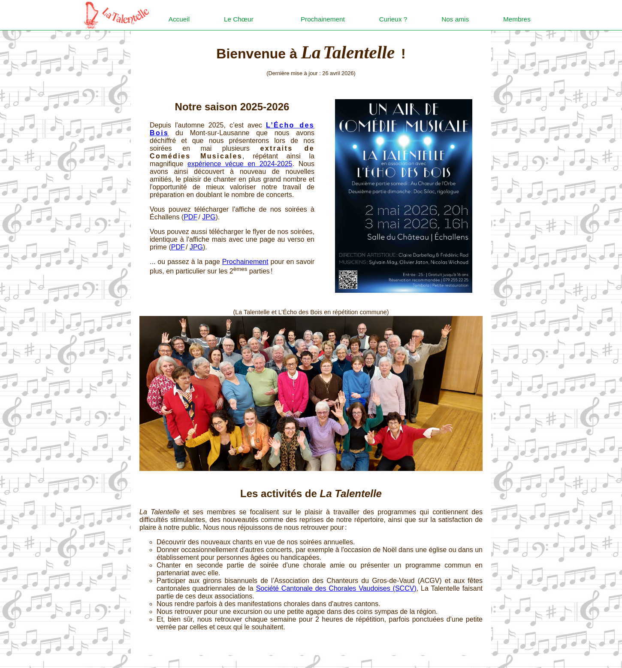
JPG (208, 217)
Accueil (180, 19)
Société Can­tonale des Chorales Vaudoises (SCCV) (336, 588)
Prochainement (322, 19)
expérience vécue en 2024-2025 (239, 163)
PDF (190, 217)
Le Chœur (239, 19)
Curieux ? (393, 19)
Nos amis (455, 19)
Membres (517, 19)
